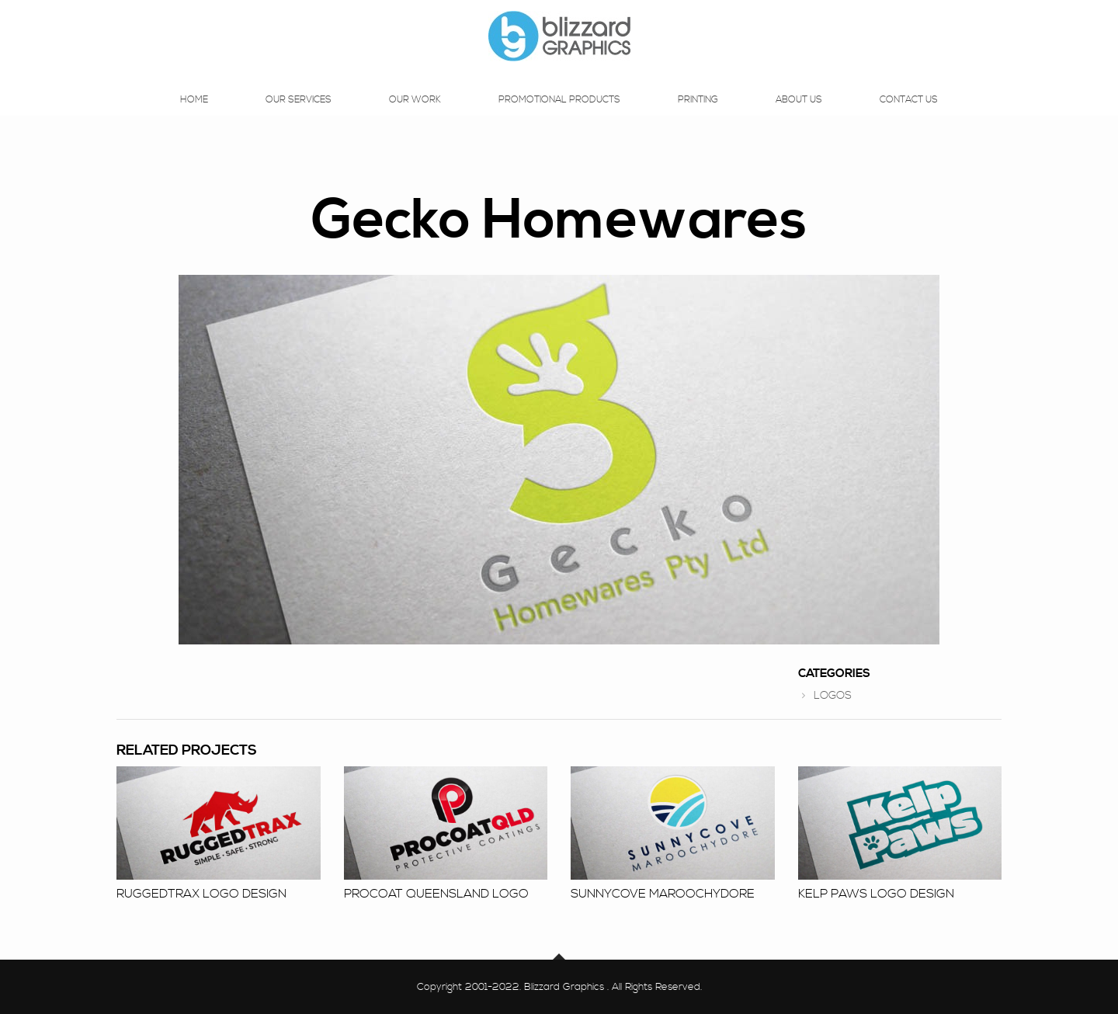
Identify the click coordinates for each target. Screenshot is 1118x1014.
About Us (799, 115)
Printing (698, 115)
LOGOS (833, 696)
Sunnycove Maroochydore (663, 893)
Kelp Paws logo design (876, 893)
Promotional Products (559, 115)
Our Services (299, 115)
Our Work (415, 115)
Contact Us (909, 115)
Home (194, 115)
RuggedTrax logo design (201, 893)
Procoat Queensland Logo (436, 893)
